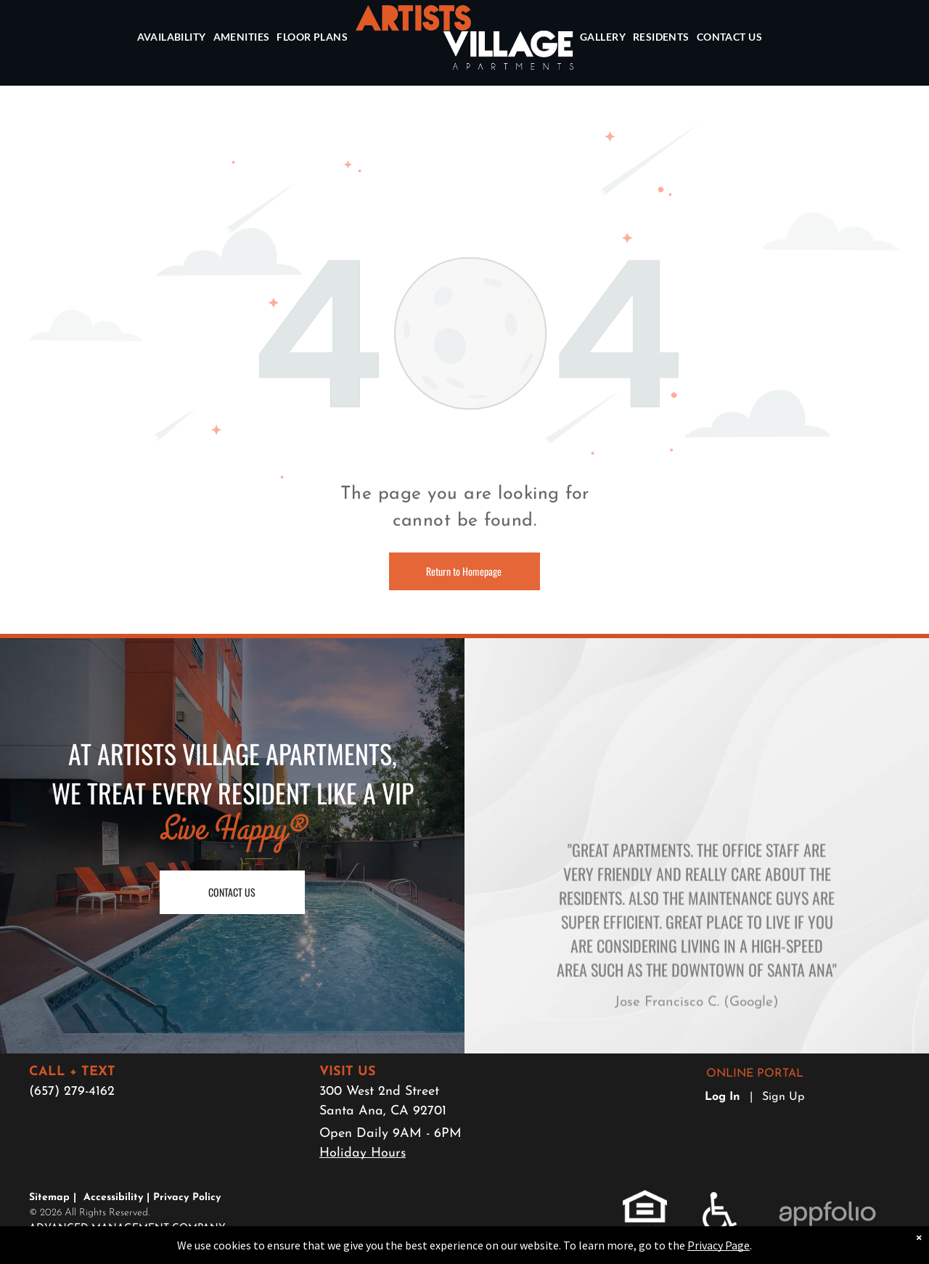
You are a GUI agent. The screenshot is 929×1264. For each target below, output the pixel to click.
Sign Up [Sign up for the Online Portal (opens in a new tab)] (783, 1097)
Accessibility (113, 1197)
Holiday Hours (362, 1153)
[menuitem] (172, 37)
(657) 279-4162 (72, 1091)
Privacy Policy (187, 1197)
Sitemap (49, 1197)
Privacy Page (718, 1245)
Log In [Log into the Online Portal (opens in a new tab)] (722, 1097)
